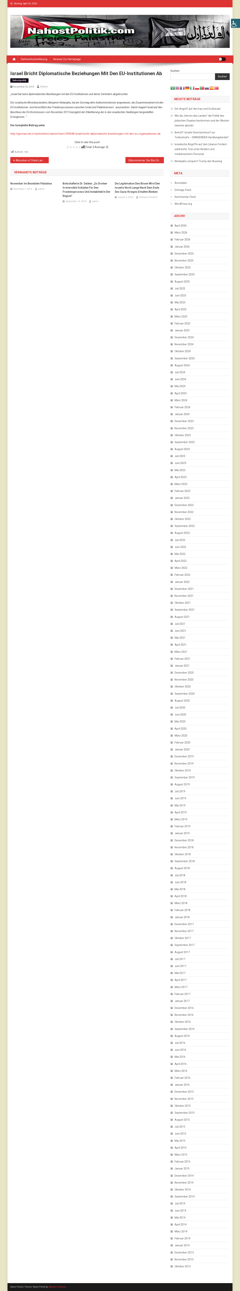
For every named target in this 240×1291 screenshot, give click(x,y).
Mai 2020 (180, 721)
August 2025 (182, 281)
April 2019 (181, 812)
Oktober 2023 (183, 435)
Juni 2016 (180, 1049)
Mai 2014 (180, 1217)
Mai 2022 (180, 553)
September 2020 (185, 693)
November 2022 (184, 512)
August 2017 (182, 952)
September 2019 (185, 777)
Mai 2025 (180, 302)
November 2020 (184, 679)
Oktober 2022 (183, 518)
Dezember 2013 (184, 1252)
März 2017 (181, 987)
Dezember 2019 (184, 756)
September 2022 (185, 525)
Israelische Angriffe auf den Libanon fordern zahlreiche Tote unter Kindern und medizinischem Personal (201, 149)
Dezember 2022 (184, 505)
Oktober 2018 (183, 854)
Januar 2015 (182, 1168)
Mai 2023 (180, 470)
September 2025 (185, 274)
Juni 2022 (180, 546)
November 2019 (184, 763)
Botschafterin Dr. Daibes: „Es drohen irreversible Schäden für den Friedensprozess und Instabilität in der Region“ (86, 189)
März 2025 (181, 316)
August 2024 (182, 365)
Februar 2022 (182, 574)
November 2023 (184, 428)
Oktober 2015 (183, 1105)
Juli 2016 (180, 1042)
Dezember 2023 (184, 421)
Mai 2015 (180, 1140)
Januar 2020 (182, 749)
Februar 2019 (182, 826)
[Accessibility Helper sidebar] (235, 23)
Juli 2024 (180, 372)
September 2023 (185, 442)
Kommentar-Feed (185, 196)
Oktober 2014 (183, 1189)
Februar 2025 (182, 323)
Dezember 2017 (184, 924)
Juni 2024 (180, 379)
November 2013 (184, 1259)
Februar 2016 (182, 1077)
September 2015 (185, 1112)
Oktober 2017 (183, 938)
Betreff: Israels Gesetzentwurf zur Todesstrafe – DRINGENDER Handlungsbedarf (202, 135)
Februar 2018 (182, 910)
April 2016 (181, 1063)
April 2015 (181, 1147)
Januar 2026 (182, 246)
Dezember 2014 (184, 1175)
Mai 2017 (180, 972)
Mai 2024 (180, 386)
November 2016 (184, 1014)
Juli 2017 (180, 959)
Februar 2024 (182, 407)
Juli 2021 (180, 623)
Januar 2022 (182, 581)
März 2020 (181, 735)
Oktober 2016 (183, 1021)
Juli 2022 (180, 540)
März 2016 (181, 1070)
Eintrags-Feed (183, 189)
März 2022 (181, 567)
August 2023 (182, 449)
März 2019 (181, 819)
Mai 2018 (180, 889)
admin (44, 86)
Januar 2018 (182, 917)
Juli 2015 (180, 1126)
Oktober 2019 (183, 770)
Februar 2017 (182, 994)
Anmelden (181, 182)
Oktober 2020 (183, 686)
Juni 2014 (180, 1210)
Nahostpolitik (19, 80)
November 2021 (184, 595)
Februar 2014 (182, 1238)
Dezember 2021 (184, 588)
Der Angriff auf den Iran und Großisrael (197, 108)
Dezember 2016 (184, 1007)
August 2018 (182, 868)
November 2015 (184, 1098)
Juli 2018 (180, 875)
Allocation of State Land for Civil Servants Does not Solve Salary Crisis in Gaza (32, 160)
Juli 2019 (180, 791)
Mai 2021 (180, 637)
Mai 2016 (180, 1056)
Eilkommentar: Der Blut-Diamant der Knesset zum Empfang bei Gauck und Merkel (146, 160)
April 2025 (181, 309)
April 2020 (181, 728)
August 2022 (182, 532)
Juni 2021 (180, 630)
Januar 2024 (182, 414)
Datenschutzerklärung (34, 59)
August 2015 (182, 1119)
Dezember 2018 (184, 840)
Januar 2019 (182, 833)
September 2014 (185, 1196)
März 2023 (181, 484)
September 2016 (185, 1028)
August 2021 (182, 616)
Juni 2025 (180, 295)
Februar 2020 (182, 742)
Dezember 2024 (184, 337)
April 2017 (181, 979)
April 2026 (181, 225)
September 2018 (185, 861)
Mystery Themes (57, 1287)
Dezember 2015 (184, 1091)
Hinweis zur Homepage (67, 59)
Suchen (174, 70)
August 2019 (182, 784)
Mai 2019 (180, 805)
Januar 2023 (182, 497)
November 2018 (184, 847)
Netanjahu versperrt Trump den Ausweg (198, 161)
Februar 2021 (182, 658)
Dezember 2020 (184, 672)
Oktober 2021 (183, 602)
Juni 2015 (180, 1133)
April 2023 (181, 477)
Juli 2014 (180, 1203)
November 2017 (184, 931)
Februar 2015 (182, 1161)
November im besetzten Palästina (31, 183)
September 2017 (185, 945)
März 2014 (181, 1231)
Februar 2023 (182, 491)
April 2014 (181, 1224)
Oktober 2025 (183, 267)
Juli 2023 (180, 456)
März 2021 (181, 651)
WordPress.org (183, 203)
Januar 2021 (182, 665)
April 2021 (181, 644)
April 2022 (181, 560)
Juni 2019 (180, 798)
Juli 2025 (180, 288)
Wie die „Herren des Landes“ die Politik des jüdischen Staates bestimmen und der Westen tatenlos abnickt (202, 120)
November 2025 (184, 260)
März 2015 (181, 1154)
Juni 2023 (180, 463)
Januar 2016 (182, 1084)
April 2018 (181, 896)
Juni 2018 (180, 882)
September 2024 (185, 358)
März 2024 (181, 400)
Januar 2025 (182, 330)
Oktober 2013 (183, 1266)
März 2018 (181, 903)
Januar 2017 (182, 1000)
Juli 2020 (180, 707)
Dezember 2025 (184, 253)
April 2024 (181, 393)
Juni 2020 (180, 714)
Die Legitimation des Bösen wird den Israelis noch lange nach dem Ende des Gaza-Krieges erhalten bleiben (137, 187)
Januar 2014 (182, 1245)
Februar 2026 (182, 239)
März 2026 (181, 232)
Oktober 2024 (183, 351)
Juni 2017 (180, 966)
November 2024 (184, 344)
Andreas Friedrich (148, 197)
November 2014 (184, 1182)
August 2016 (182, 1035)
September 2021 (185, 609)
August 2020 (182, 700)
